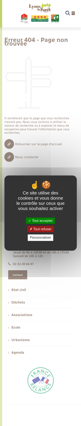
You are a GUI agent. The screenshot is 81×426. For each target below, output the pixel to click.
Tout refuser (41, 229)
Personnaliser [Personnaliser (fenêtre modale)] (40, 238)
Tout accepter (40, 221)
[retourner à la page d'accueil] (40, 13)
